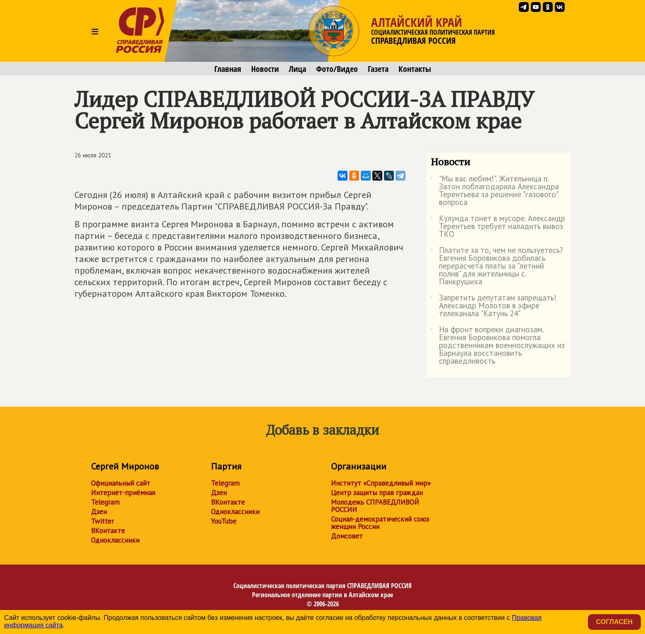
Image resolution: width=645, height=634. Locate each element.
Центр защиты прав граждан (377, 492)
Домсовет (347, 536)
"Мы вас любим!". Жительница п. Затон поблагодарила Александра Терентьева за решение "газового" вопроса (495, 191)
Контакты (414, 69)
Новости (265, 69)
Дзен (99, 511)
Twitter (102, 521)
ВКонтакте (108, 530)
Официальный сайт (120, 483)
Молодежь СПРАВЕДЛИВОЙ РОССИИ (375, 505)
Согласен (614, 621)
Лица (297, 69)
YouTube (223, 521)
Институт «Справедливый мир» (381, 483)
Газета (378, 69)
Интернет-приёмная (123, 492)
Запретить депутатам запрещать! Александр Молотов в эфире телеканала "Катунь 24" (493, 306)
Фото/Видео (337, 69)
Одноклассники (115, 540)
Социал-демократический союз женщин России (380, 522)
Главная (227, 69)
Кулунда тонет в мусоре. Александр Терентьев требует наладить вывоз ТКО (498, 227)
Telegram (105, 502)
